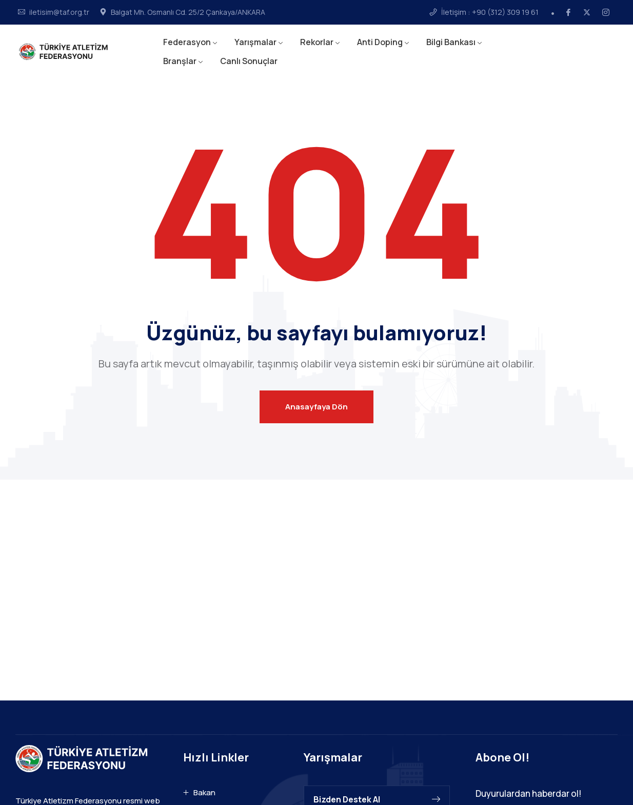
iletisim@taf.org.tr (59, 12)
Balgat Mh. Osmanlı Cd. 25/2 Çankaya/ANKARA (188, 12)
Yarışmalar (255, 42)
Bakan (204, 792)
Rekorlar (316, 42)
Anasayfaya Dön (316, 406)
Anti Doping (380, 42)
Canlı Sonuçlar (249, 61)
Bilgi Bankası (451, 42)
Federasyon (187, 42)
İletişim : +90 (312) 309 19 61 (490, 12)
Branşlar (179, 61)
